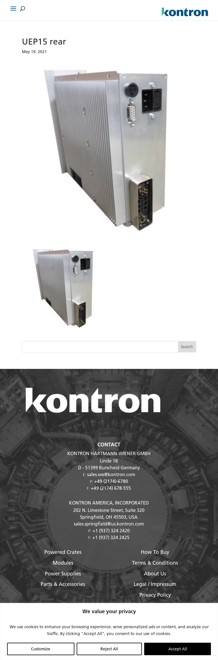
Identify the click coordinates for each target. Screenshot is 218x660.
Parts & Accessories (63, 584)
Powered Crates (62, 552)
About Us (155, 573)
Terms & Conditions (155, 563)
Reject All (109, 648)
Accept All (177, 648)
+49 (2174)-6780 (111, 481)
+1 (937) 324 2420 (111, 530)
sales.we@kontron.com (111, 474)
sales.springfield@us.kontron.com (109, 524)
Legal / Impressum (155, 584)
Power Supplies (63, 573)
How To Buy (155, 552)
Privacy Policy (155, 595)
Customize (40, 648)
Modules (63, 563)
